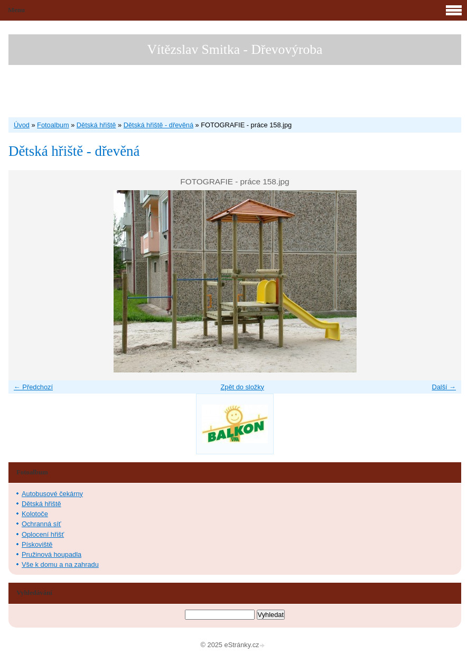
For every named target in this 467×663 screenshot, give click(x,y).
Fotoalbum (53, 125)
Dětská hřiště (96, 125)
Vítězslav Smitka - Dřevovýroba (235, 49)
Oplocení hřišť (43, 534)
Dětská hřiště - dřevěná (158, 125)
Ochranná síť (41, 524)
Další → (444, 387)
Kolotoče (35, 514)
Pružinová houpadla (51, 554)
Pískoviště (37, 544)
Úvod (22, 125)
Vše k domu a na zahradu (60, 564)
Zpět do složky (242, 387)
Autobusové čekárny (52, 494)
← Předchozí (33, 387)
